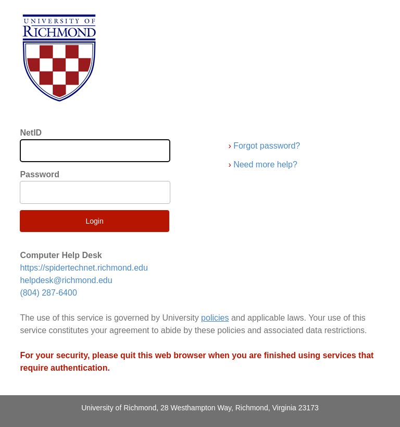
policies (215, 317)
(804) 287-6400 (48, 292)
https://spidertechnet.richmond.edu (83, 267)
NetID (31, 132)
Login (95, 221)
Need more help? (262, 164)
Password (39, 174)
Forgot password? (264, 145)
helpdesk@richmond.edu (66, 280)
